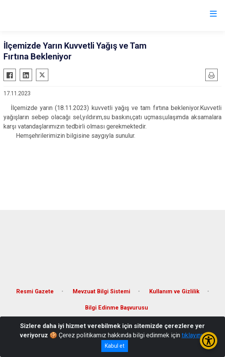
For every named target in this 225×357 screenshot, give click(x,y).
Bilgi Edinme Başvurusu (116, 308)
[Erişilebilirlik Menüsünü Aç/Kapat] (208, 340)
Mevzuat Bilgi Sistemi (101, 291)
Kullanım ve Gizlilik (174, 291)
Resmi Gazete (35, 291)
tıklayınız (194, 335)
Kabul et (114, 346)
